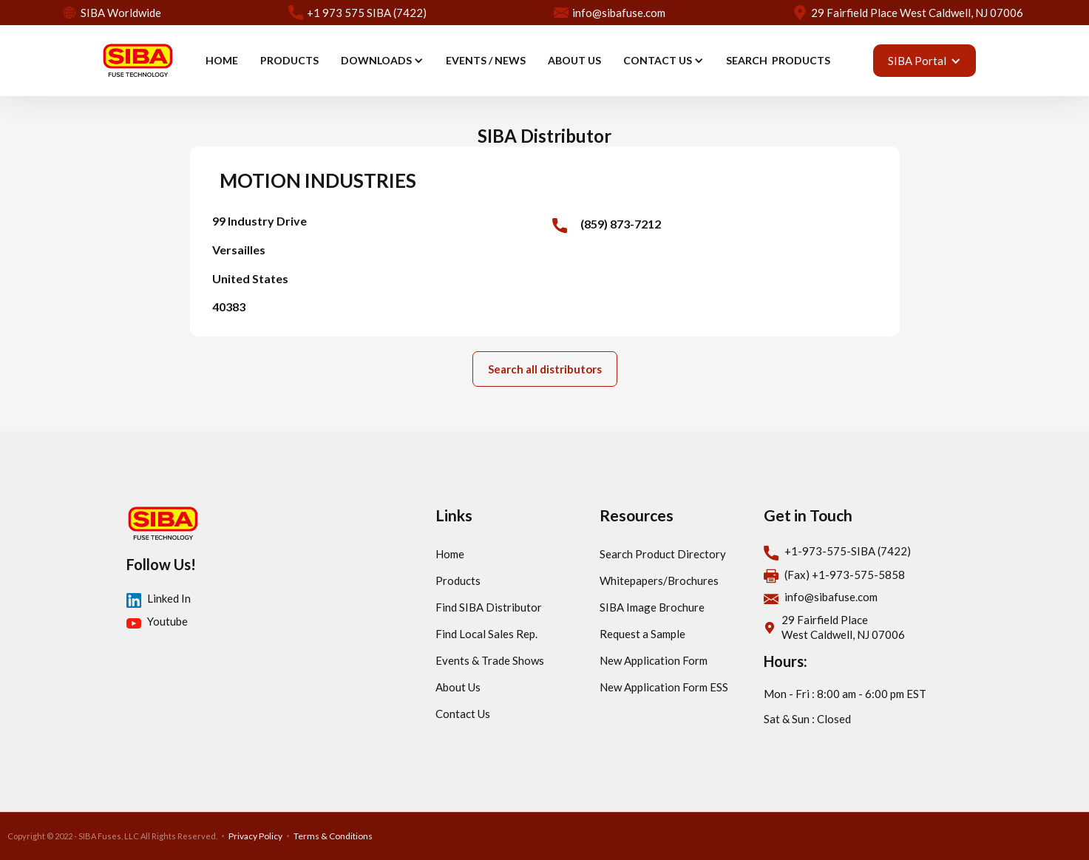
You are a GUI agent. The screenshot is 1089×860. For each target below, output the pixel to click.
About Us (458, 687)
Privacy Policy (255, 836)
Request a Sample (642, 633)
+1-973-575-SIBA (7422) (847, 551)
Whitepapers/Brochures (659, 580)
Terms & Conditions (333, 836)
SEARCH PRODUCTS (778, 60)
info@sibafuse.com (831, 596)
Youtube (167, 621)
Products (458, 580)
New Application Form (654, 660)
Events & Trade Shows (489, 660)
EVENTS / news (486, 60)
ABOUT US (574, 60)
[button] (382, 60)
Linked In (169, 598)
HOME (222, 60)
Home (449, 554)
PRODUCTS (289, 60)
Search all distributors (545, 369)
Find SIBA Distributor (488, 607)
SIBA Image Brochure (652, 607)
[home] (137, 60)
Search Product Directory (663, 554)
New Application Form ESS (664, 687)
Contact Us (462, 713)
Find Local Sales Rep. (486, 633)
